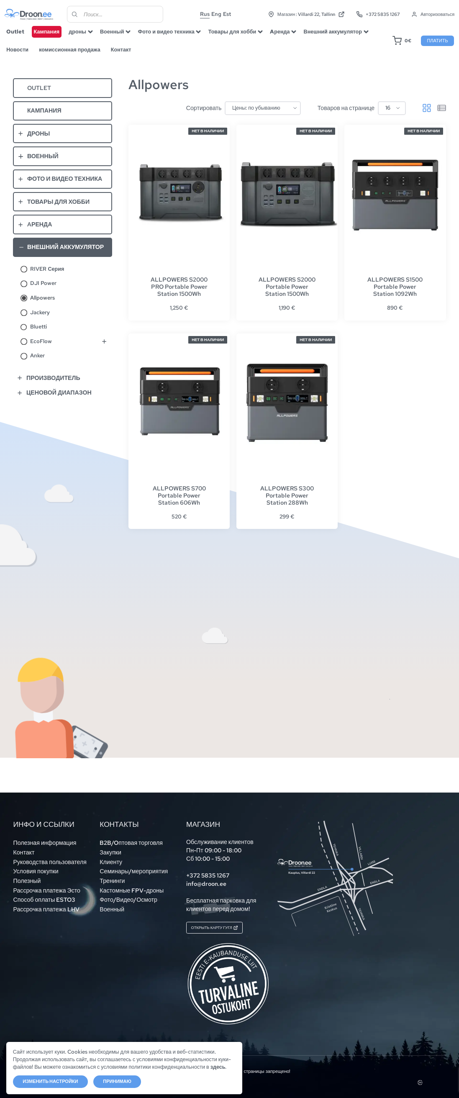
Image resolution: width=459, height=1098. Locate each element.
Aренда (287, 36)
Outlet (22, 36)
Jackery (40, 322)
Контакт (128, 54)
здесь (20, 1066)
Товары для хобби (239, 36)
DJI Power (43, 292)
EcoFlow (41, 350)
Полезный (27, 877)
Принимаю (117, 1081)
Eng (225, 14)
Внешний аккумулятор (339, 36)
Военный (119, 36)
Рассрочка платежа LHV (46, 905)
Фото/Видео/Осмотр (128, 896)
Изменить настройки (50, 1081)
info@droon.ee (206, 880)
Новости (24, 54)
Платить (430, 46)
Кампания (53, 36)
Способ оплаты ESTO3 (44, 896)
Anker (37, 365)
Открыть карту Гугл (224, 925)
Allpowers (42, 307)
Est (236, 14)
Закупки (110, 848)
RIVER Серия (47, 278)
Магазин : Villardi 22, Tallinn (301, 15)
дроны (84, 36)
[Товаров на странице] (392, 117)
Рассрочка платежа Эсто (46, 886)
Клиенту (111, 858)
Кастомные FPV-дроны (132, 886)
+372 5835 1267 (372, 15)
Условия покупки (35, 867)
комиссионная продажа (76, 54)
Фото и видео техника (173, 36)
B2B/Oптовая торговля (131, 839)
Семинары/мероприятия (134, 867)
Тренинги (112, 877)
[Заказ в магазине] (263, 117)
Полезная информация (44, 839)
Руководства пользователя (49, 858)
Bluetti (38, 336)
